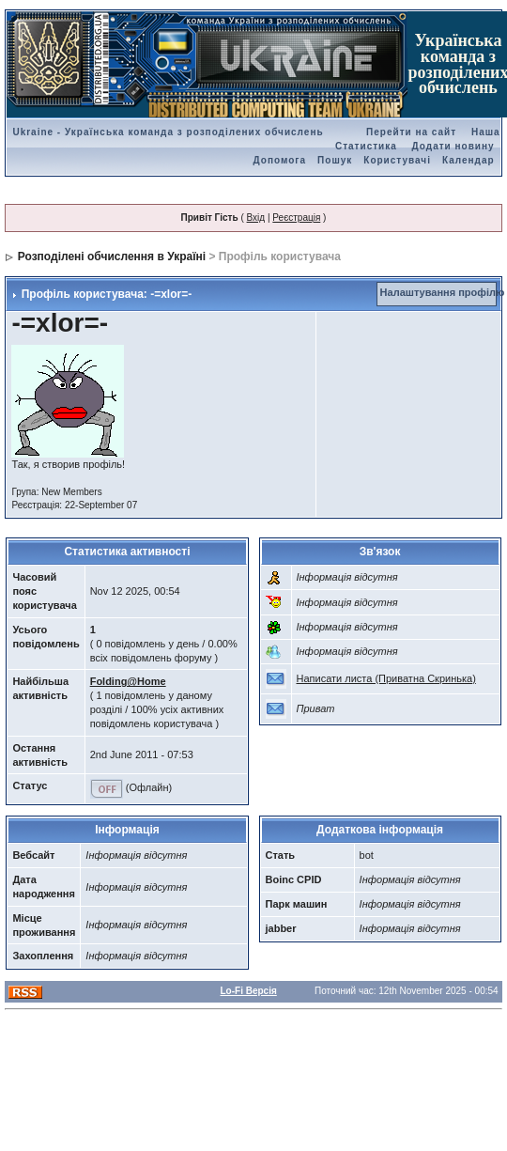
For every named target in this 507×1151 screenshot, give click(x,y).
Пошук (334, 160)
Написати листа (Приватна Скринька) (386, 678)
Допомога (280, 160)
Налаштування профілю (442, 292)
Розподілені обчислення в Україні (112, 256)
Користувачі (397, 160)
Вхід (256, 217)
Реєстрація (296, 217)
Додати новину (453, 146)
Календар (468, 160)
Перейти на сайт (411, 132)
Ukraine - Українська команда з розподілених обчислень (167, 132)
